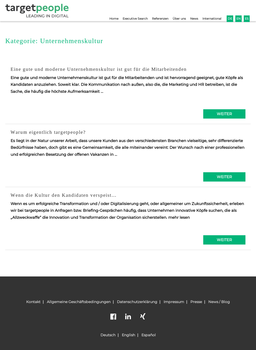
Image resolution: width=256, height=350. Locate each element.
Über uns (176, 10)
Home (106, 10)
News (191, 10)
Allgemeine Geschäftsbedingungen (79, 302)
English (128, 335)
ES (247, 10)
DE (229, 10)
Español (148, 335)
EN (238, 10)
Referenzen (155, 10)
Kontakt (33, 302)
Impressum (174, 302)
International (210, 10)
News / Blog (219, 302)
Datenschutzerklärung (137, 302)
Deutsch (107, 335)
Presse (196, 302)
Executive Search (128, 10)
